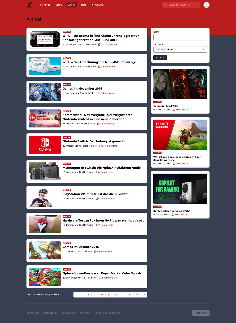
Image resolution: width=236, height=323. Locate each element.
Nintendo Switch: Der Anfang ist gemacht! (95, 141)
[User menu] (206, 5)
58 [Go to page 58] (116, 294)
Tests (83, 4)
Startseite (45, 4)
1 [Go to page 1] (82, 294)
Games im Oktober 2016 (81, 247)
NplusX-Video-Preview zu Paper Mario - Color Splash (102, 273)
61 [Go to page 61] (130, 294)
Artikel (71, 4)
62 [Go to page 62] (138, 294)
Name (156, 31)
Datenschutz (50, 312)
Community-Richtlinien (107, 312)
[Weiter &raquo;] (144, 295)
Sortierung (158, 44)
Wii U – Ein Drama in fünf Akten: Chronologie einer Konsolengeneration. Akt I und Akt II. (101, 38)
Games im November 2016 (82, 88)
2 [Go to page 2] (88, 294)
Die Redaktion (68, 312)
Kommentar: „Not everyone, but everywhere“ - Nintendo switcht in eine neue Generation (98, 117)
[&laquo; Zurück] (76, 295)
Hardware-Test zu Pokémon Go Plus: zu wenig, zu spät (103, 220)
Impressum (32, 312)
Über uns (85, 312)
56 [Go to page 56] (102, 294)
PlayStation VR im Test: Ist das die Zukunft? (95, 194)
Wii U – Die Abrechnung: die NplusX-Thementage (99, 62)
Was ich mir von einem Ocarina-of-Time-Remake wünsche (177, 158)
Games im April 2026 (165, 106)
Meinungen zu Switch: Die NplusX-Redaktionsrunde (102, 168)
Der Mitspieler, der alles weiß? (171, 211)
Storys (59, 4)
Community (98, 4)
